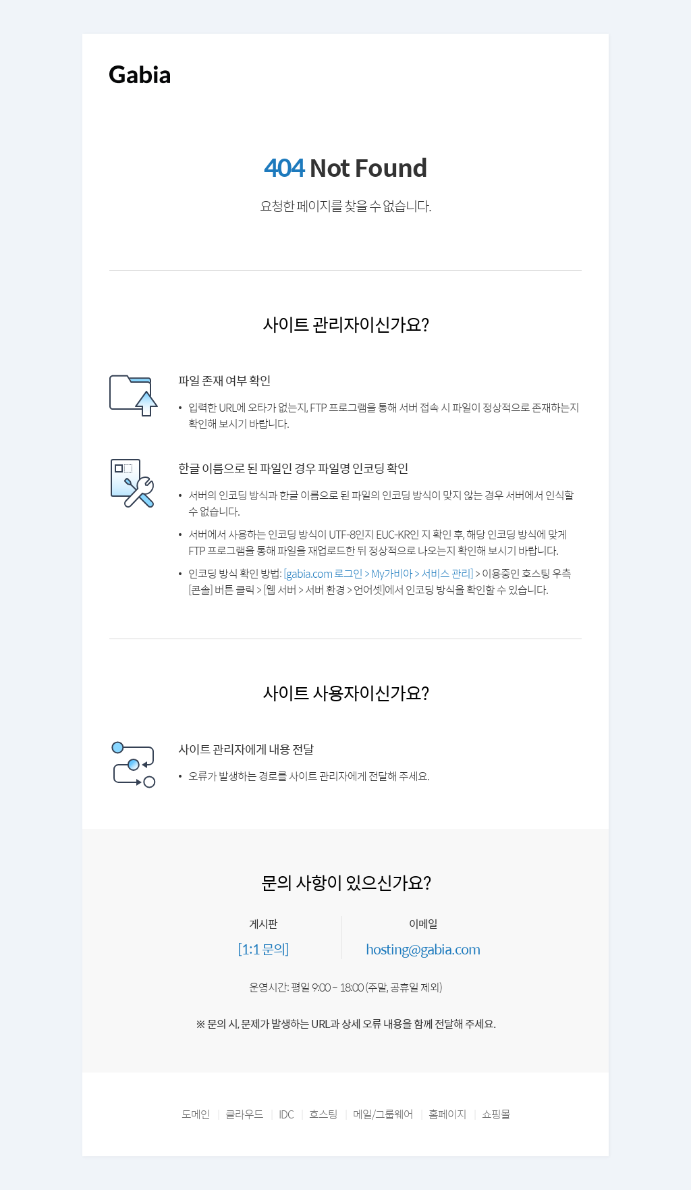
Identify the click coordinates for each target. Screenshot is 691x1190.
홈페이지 (447, 1114)
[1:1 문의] (263, 948)
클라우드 (244, 1114)
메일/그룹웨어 (383, 1114)
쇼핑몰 (496, 1114)
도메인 (196, 1114)
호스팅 (323, 1114)
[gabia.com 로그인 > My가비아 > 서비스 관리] (378, 573)
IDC (286, 1114)
